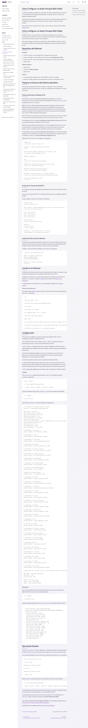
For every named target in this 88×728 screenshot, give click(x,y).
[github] (83, 2)
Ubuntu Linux (34, 291)
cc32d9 (42, 278)
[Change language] (74, 2)
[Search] (25, 2)
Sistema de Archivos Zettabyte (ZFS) (79, 10)
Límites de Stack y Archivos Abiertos (79, 14)
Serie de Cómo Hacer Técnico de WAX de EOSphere (36, 702)
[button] (9, 6)
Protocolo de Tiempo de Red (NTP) (79, 12)
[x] (85, 2)
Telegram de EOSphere (49, 705)
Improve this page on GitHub (29, 711)
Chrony (24, 194)
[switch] (78, 2)
